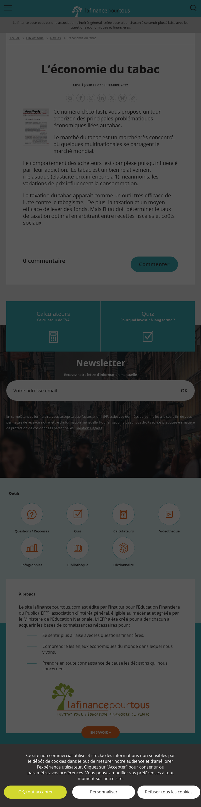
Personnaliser (104, 792)
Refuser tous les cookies (169, 792)
